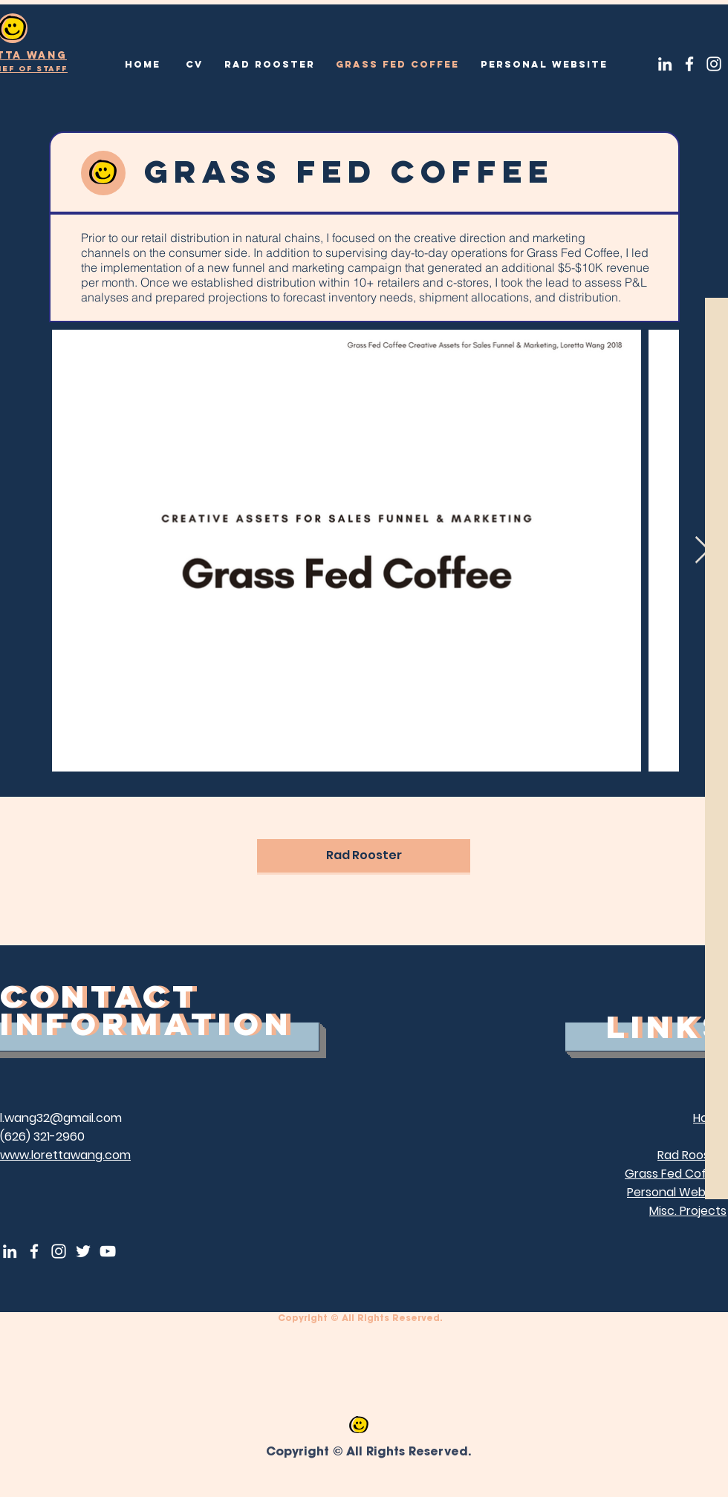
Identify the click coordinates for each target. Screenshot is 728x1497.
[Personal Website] (544, 64)
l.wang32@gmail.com (61, 1117)
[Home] (142, 64)
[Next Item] (702, 550)
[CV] (194, 64)
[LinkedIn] (665, 64)
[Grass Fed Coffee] (397, 64)
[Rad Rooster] (269, 64)
